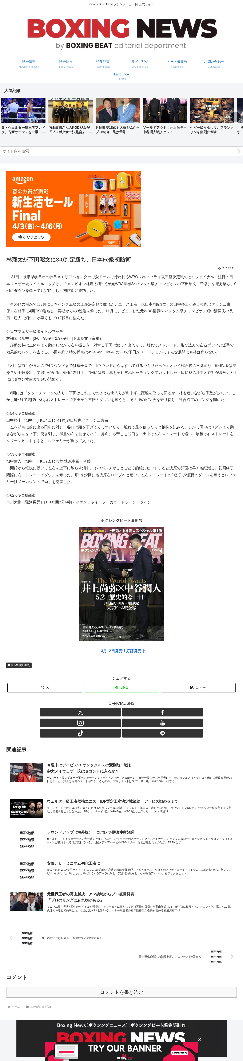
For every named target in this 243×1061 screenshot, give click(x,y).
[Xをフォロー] (97, 712)
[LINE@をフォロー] (146, 712)
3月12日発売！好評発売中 (123, 651)
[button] (235, 117)
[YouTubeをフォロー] (126, 712)
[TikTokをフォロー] (136, 712)
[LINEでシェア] (121, 687)
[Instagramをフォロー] (116, 712)
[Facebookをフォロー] (107, 712)
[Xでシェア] (44, 687)
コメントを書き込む (121, 973)
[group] (23, 117)
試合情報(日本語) (19, 665)
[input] (121, 151)
